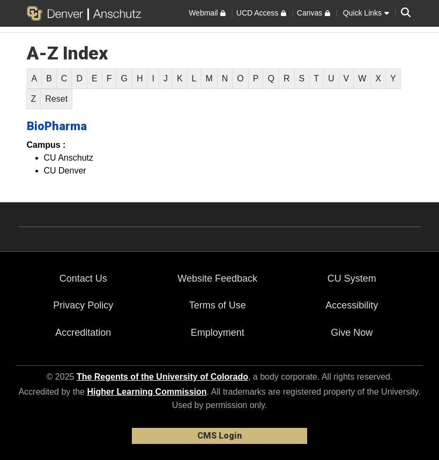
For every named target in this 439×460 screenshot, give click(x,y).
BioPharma (57, 126)
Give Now (352, 332)
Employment (217, 332)
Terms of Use (217, 305)
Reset (56, 98)
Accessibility (351, 305)
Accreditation (83, 332)
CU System (352, 278)
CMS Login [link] (219, 436)
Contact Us (83, 278)
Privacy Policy (83, 305)
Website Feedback (217, 278)
